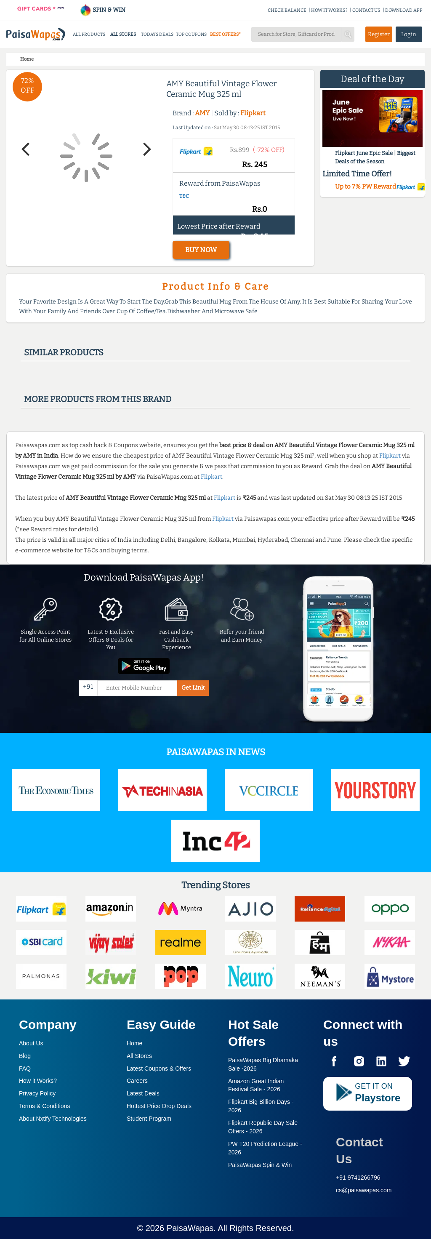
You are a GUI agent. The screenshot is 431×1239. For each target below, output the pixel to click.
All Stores (139, 1055)
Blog (25, 1055)
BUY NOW (201, 250)
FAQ (25, 1068)
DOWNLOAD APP (404, 10)
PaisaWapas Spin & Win (260, 1165)
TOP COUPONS (191, 34)
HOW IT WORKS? (329, 10)
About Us (31, 1043)
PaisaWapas (190, 1228)
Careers (137, 1080)
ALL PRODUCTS (89, 34)
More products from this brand (97, 399)
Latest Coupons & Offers (159, 1068)
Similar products (64, 352)
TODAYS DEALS (157, 34)
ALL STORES (123, 34)
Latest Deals (143, 1093)
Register (379, 34)
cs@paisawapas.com (364, 1190)
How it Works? (38, 1080)
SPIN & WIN (102, 9)
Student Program (149, 1118)
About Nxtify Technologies (53, 1118)
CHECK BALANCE (287, 10)
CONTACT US (366, 10)
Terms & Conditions (44, 1106)
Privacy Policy (37, 1093)
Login (408, 34)
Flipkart (253, 113)
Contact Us (359, 1150)
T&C (184, 196)
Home (134, 1043)
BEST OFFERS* (225, 34)
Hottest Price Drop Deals (159, 1106)
